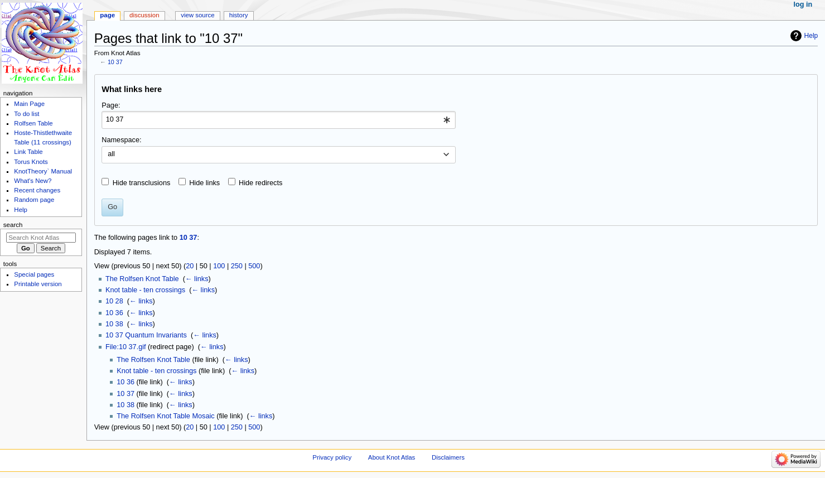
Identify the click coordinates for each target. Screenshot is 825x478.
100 (219, 266)
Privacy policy (331, 457)
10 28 (114, 301)
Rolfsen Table (33, 123)
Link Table (28, 151)
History (238, 15)
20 (190, 266)
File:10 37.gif (125, 347)
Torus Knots (30, 161)
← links (197, 279)
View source (197, 15)
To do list (26, 113)
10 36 (114, 313)
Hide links (204, 183)
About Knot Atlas (391, 457)
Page (107, 15)
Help (811, 36)
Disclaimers (448, 457)
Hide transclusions (142, 183)
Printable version (37, 284)
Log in (803, 4)
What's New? (32, 180)
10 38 (114, 324)
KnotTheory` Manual (43, 171)
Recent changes (37, 190)
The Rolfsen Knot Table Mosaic (165, 416)
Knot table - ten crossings (145, 290)
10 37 (115, 62)
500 (254, 266)
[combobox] (279, 120)
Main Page (29, 103)
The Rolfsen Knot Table (142, 279)
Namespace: (121, 140)
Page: (111, 105)
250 (237, 266)
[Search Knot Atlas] (41, 238)
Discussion (144, 15)
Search (13, 224)
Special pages (34, 274)
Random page (34, 199)
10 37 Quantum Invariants (146, 335)
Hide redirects (260, 183)
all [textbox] (111, 154)
